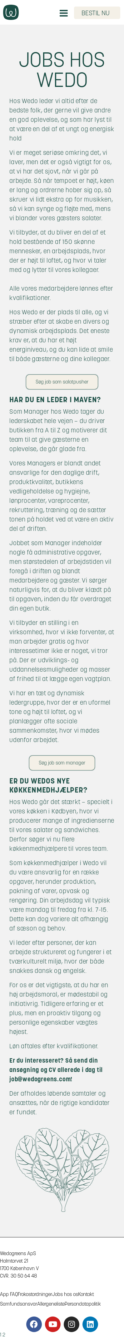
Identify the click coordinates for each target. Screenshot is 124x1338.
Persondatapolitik (83, 1304)
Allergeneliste (51, 1304)
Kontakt (86, 1294)
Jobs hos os (65, 1294)
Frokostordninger (35, 1294)
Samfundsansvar (18, 1304)
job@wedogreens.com (40, 1079)
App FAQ (9, 1294)
